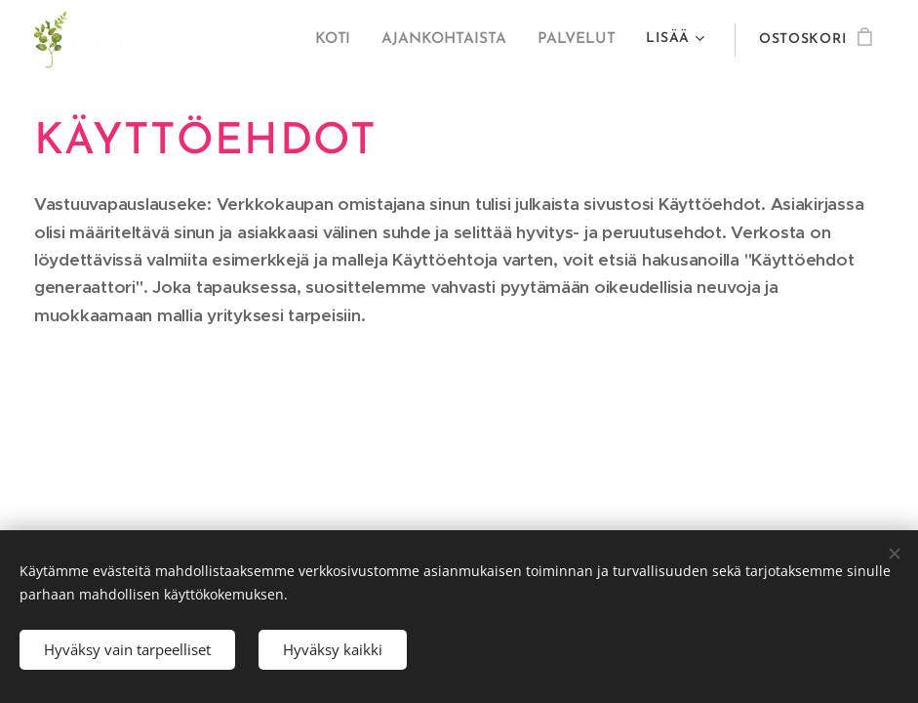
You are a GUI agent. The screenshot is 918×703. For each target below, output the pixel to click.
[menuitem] (343, 40)
